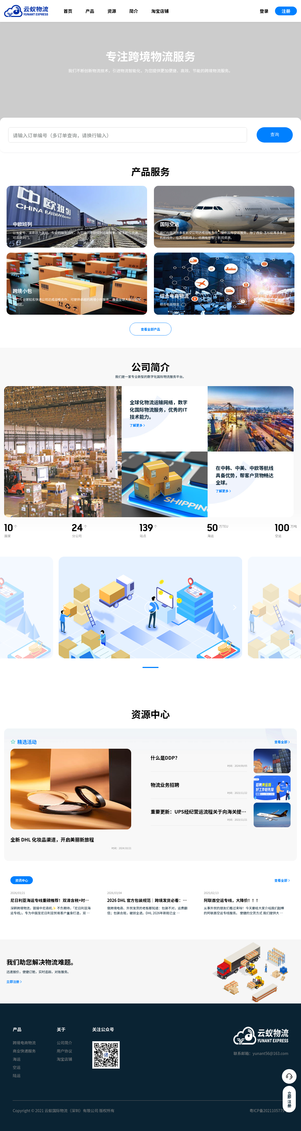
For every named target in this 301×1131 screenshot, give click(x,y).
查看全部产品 (150, 329)
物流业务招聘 (165, 784)
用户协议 (64, 1051)
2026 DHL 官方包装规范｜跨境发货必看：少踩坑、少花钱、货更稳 (147, 903)
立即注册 (12, 981)
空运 (16, 1067)
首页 (68, 11)
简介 (133, 11)
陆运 (16, 1075)
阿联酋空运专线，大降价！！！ (232, 900)
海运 (16, 1059)
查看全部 (280, 741)
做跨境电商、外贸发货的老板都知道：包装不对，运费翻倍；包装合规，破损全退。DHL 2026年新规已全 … (147, 910)
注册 (286, 11)
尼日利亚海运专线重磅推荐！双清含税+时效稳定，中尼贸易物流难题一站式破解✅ (49, 903)
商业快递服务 (24, 1051)
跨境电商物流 (24, 1042)
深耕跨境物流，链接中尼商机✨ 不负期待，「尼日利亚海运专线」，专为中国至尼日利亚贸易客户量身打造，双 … (50, 910)
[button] (150, 667)
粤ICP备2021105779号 (269, 1110)
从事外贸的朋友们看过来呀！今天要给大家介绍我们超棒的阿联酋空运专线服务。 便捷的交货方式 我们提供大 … (244, 910)
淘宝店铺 (160, 11)
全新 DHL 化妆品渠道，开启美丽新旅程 (52, 839)
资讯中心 (21, 880)
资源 (111, 11)
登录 (264, 11)
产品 (89, 11)
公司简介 (64, 1042)
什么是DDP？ (165, 757)
